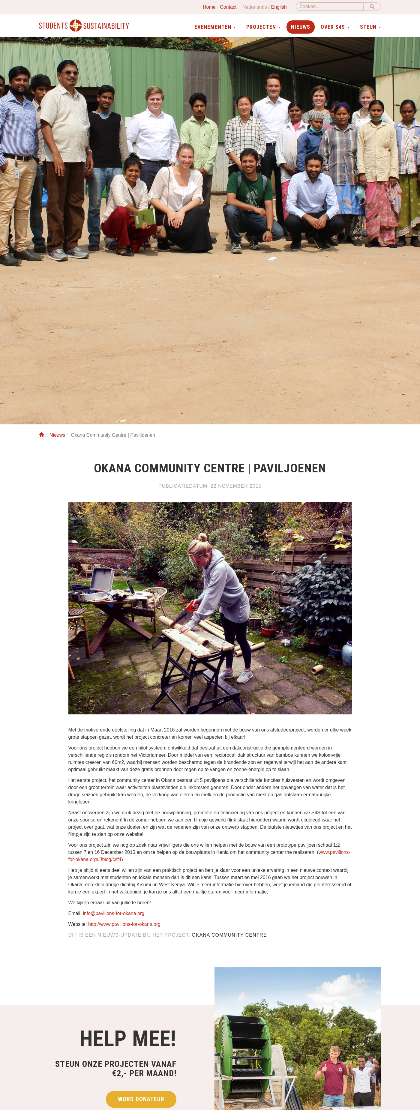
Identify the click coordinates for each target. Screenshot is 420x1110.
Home (209, 7)
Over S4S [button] (335, 27)
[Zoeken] (330, 6)
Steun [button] (370, 27)
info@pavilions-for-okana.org (113, 913)
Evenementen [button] (215, 27)
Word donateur (141, 1099)
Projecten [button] (263, 27)
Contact (228, 7)
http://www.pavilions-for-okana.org (124, 924)
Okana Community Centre (229, 935)
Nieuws (300, 27)
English (279, 7)
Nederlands (254, 7)
